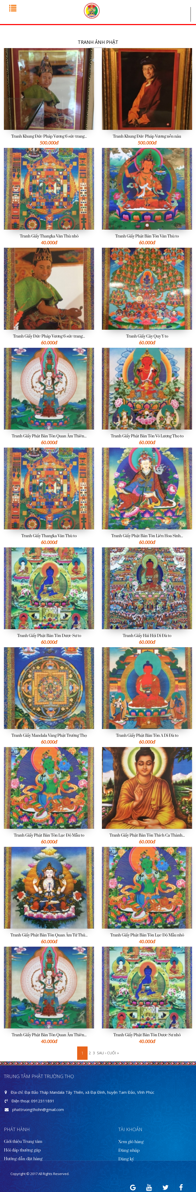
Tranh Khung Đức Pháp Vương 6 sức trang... (49, 136)
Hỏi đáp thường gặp (22, 1150)
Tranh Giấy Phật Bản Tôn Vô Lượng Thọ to (147, 436)
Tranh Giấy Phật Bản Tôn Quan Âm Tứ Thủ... (49, 935)
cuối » (113, 1052)
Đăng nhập (129, 1150)
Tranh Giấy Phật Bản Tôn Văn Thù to (147, 236)
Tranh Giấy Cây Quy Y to (147, 336)
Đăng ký (126, 1159)
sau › (101, 1052)
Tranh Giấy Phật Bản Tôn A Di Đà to (147, 735)
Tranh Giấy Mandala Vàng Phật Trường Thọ (49, 735)
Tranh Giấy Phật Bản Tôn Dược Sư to (49, 635)
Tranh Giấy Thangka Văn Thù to (49, 536)
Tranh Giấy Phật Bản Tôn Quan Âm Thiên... (49, 436)
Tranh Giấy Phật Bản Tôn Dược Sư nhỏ (147, 1035)
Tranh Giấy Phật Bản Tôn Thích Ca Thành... (147, 835)
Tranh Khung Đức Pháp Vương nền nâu (147, 136)
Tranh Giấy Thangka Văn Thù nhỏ (49, 236)
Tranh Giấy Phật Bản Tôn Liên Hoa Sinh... (147, 536)
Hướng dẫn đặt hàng (23, 1158)
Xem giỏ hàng (131, 1141)
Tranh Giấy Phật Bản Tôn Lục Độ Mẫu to (49, 835)
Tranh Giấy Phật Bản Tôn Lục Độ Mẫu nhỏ (147, 935)
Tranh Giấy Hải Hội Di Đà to (147, 635)
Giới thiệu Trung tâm (23, 1141)
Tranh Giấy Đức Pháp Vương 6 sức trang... (49, 336)
